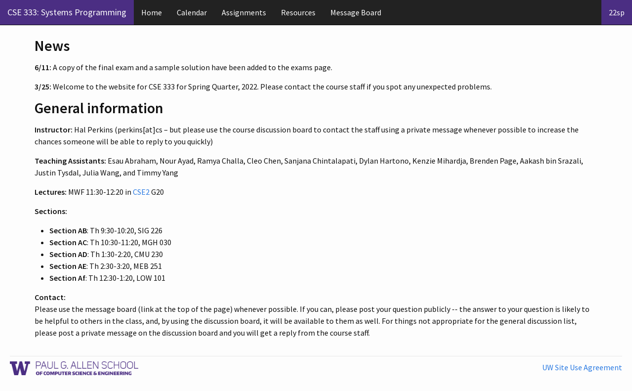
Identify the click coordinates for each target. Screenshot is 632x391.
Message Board (355, 12)
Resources (298, 12)
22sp (617, 12)
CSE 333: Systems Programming (66, 12)
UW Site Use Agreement (582, 367)
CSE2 (141, 192)
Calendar (192, 12)
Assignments (244, 12)
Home (151, 12)
